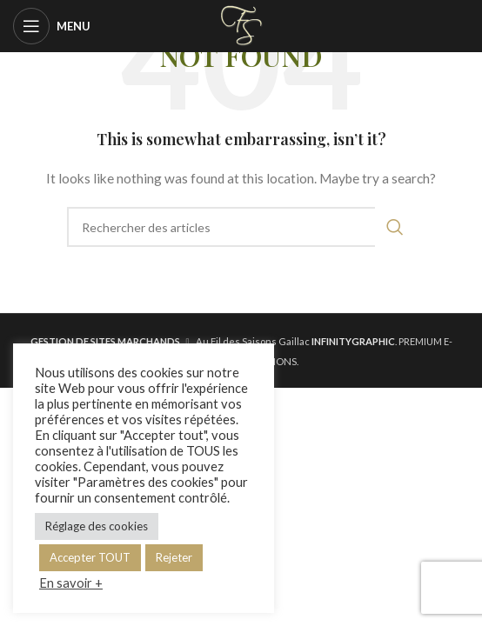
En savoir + (71, 583)
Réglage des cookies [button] (96, 526)
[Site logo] (241, 24)
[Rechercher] (241, 227)
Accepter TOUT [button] (90, 557)
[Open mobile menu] (51, 26)
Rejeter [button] (174, 557)
